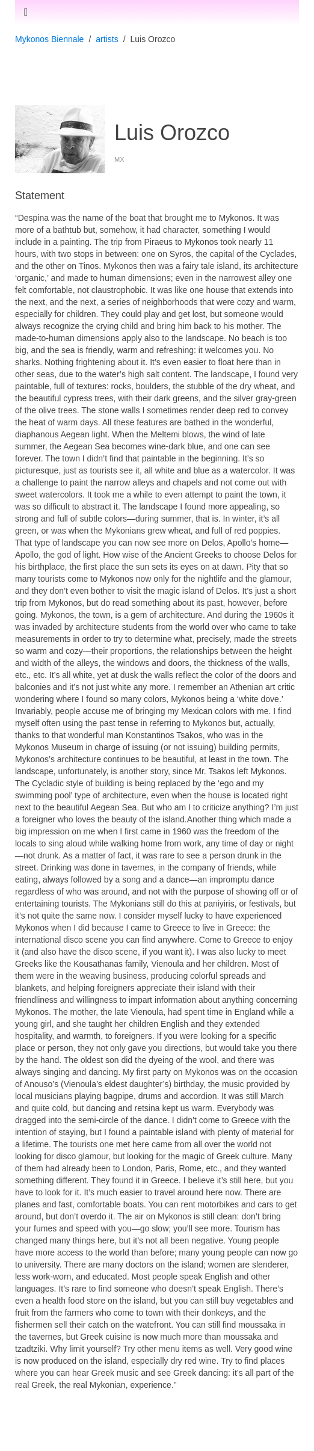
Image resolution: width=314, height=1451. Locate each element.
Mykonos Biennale (49, 39)
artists (107, 39)
